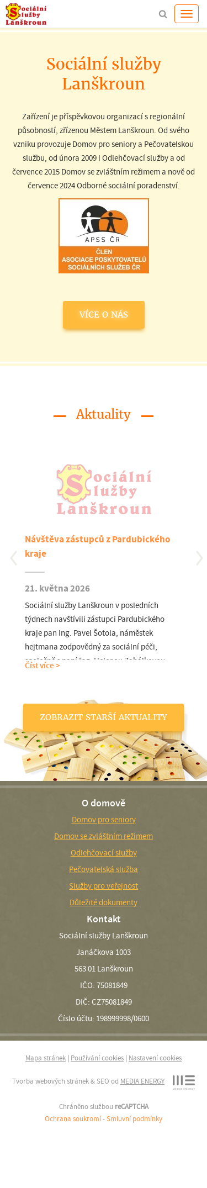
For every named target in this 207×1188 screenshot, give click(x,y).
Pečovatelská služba (103, 869)
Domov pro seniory (104, 819)
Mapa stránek (45, 1058)
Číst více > (42, 665)
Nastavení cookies (155, 1058)
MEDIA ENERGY (142, 1081)
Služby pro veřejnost (103, 885)
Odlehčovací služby (104, 852)
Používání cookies (97, 1058)
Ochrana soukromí (73, 1118)
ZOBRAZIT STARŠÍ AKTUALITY (103, 717)
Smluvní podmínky (134, 1118)
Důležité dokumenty (103, 902)
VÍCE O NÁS (103, 314)
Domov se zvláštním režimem (103, 836)
